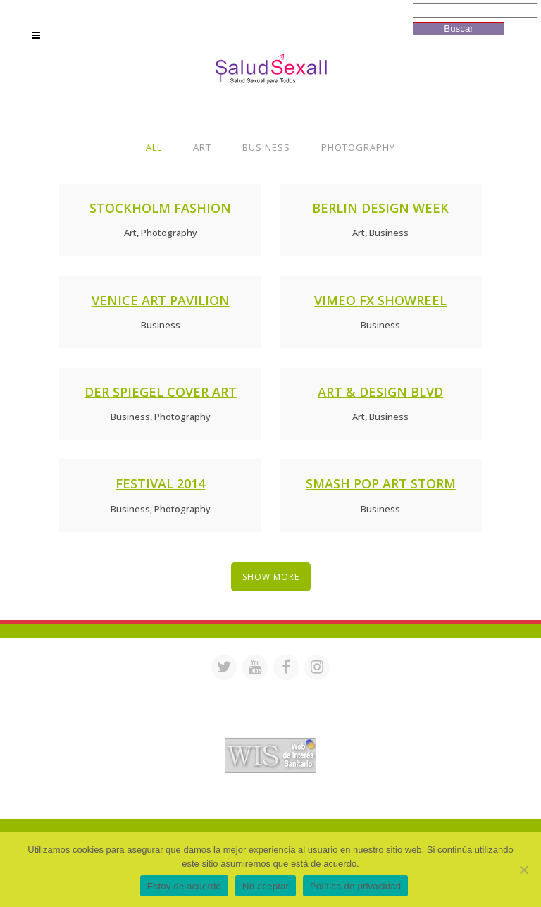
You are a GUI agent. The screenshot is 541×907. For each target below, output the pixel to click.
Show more (270, 577)
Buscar (458, 28)
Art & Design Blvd (380, 391)
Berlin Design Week (380, 207)
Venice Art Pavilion (161, 300)
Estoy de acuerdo (184, 886)
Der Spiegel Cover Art (161, 391)
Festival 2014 (160, 483)
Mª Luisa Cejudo (329, 800)
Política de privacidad (355, 886)
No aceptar (265, 886)
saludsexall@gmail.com (406, 691)
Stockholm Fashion (160, 207)
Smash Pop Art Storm (381, 483)
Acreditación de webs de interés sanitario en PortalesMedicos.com (270, 728)
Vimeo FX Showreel (380, 300)
